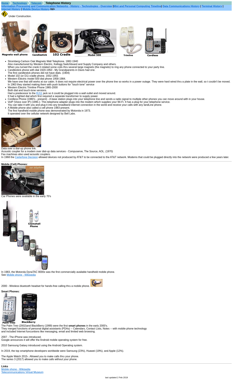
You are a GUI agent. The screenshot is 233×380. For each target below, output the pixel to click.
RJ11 (39, 93)
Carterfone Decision (26, 157)
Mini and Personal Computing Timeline (137, 6)
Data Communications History (181, 6)
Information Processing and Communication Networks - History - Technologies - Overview (56, 6)
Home (4, 3)
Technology (20, 3)
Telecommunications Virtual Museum (22, 372)
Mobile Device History (36, 9)
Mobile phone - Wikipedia (21, 274)
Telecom (36, 3)
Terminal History (212, 6)
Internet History (10, 9)
